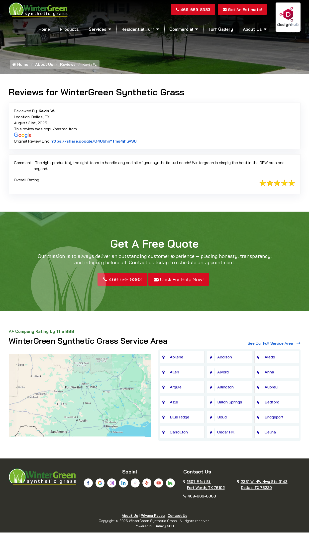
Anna (269, 373)
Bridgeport (274, 418)
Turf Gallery (220, 29)
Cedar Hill (225, 433)
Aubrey (271, 388)
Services (97, 29)
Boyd (222, 418)
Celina (270, 433)
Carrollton (179, 433)
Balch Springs (229, 403)
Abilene (176, 358)
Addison (224, 358)
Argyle (176, 388)
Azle (174, 403)
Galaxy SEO (164, 527)
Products (69, 29)
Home (44, 29)
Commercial (181, 29)
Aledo (270, 358)
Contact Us (177, 517)
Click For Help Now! (179, 280)
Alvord (223, 373)
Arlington (225, 388)
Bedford (272, 403)
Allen (174, 373)
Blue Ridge (179, 418)
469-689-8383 (191, 9)
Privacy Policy (153, 517)
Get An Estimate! (242, 9)
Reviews (68, 65)
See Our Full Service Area (274, 344)
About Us (252, 29)
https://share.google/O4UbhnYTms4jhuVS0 (94, 142)
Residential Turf (137, 29)
